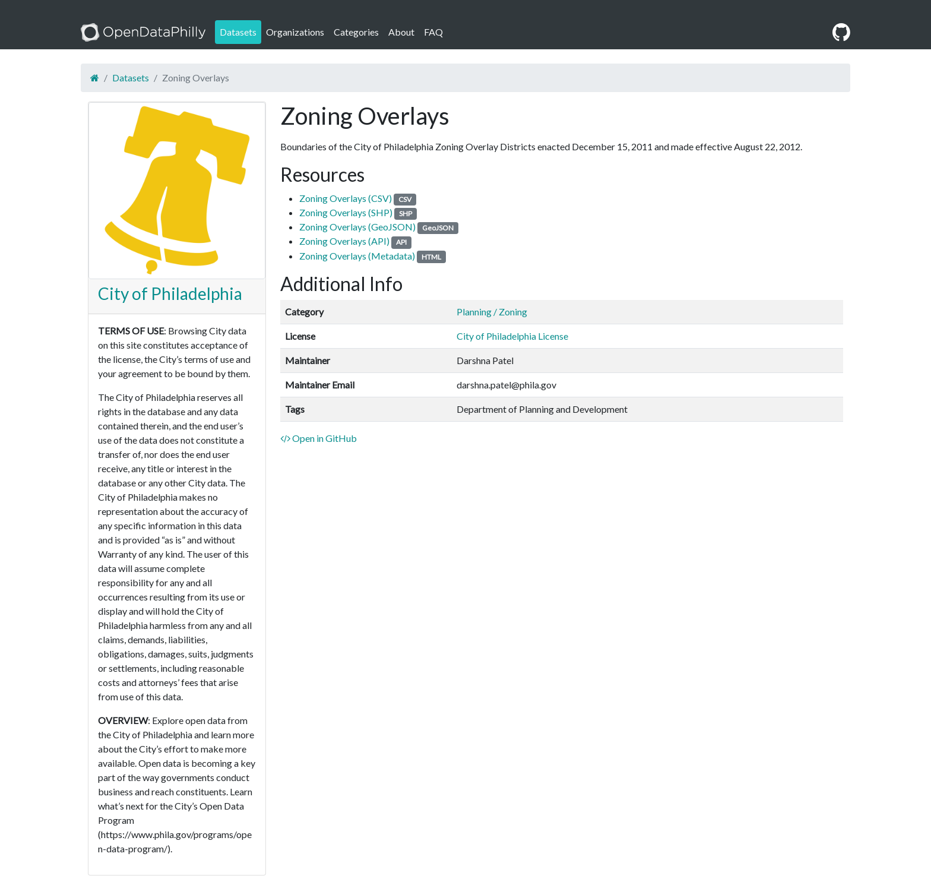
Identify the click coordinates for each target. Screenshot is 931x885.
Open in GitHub (318, 438)
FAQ (433, 31)
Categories (356, 31)
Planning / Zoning (492, 311)
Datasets (238, 31)
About (401, 31)
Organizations (295, 31)
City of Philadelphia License (512, 336)
